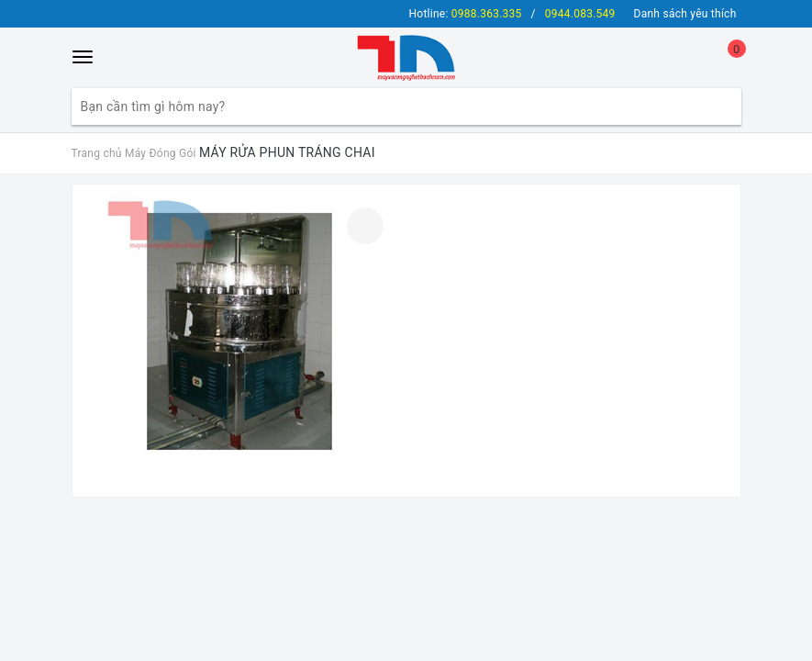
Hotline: (465, 13)
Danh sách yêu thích (685, 13)
